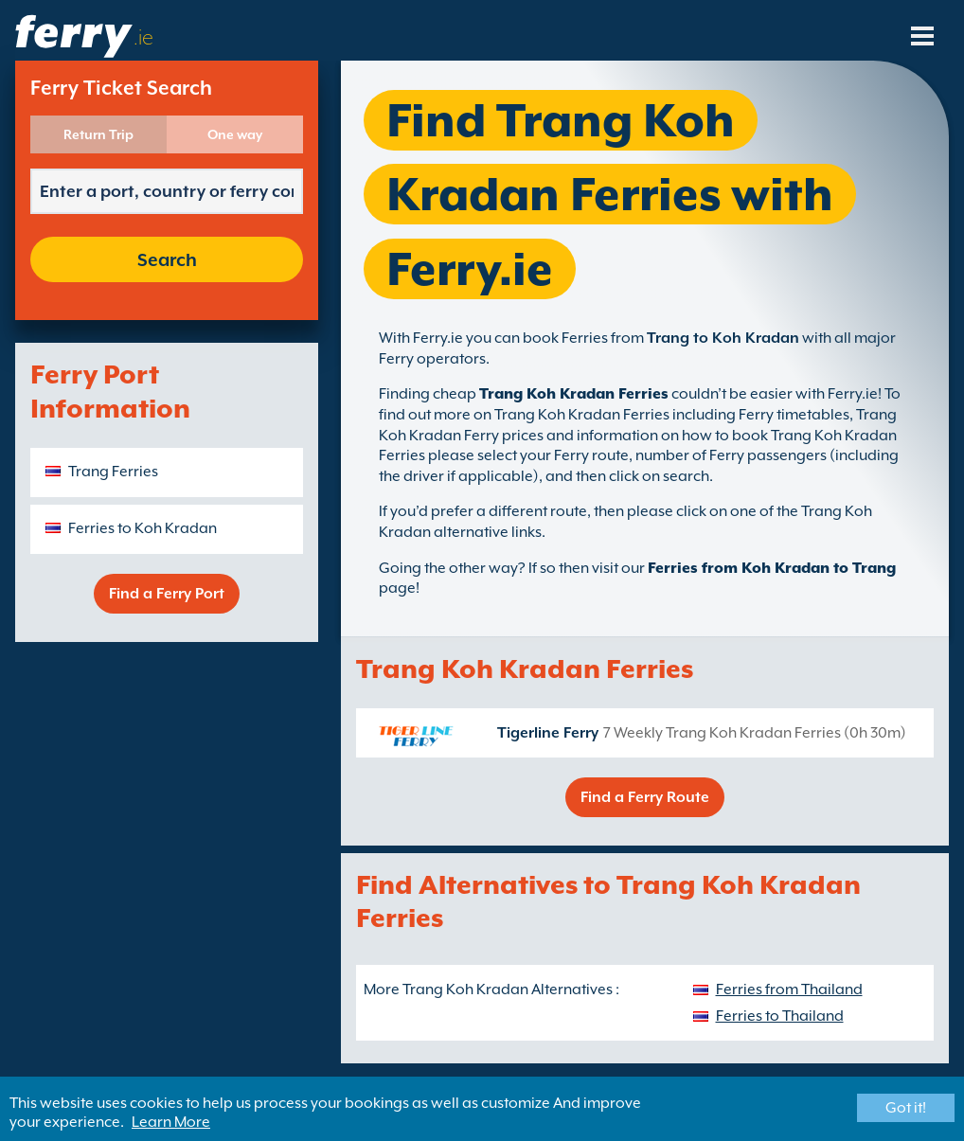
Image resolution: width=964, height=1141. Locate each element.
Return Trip (98, 134)
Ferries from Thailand (789, 989)
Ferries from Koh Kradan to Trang (772, 568)
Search (167, 259)
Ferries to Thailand (780, 1016)
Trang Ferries (113, 471)
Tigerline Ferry (547, 732)
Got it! (905, 1107)
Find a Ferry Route (644, 797)
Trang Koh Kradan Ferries (574, 393)
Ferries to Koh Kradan (142, 528)
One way (234, 134)
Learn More (171, 1122)
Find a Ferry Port (166, 593)
